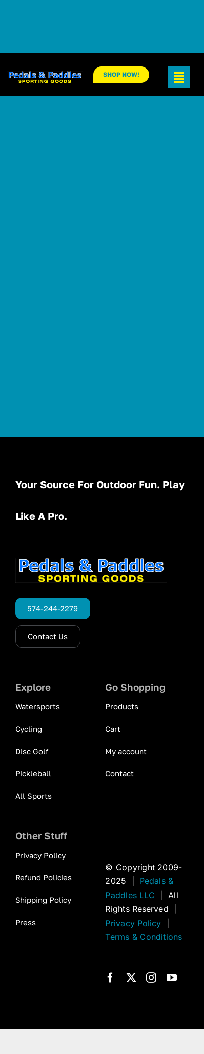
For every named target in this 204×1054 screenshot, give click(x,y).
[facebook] (110, 978)
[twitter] (131, 978)
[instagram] (151, 978)
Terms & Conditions (143, 937)
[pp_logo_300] (45, 75)
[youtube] (172, 978)
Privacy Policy (133, 923)
